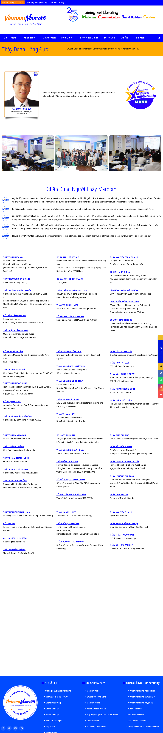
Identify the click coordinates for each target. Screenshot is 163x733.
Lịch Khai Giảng (57, 2)
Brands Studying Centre (97, 697)
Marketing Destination (96, 727)
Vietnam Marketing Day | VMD (140, 703)
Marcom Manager (54, 721)
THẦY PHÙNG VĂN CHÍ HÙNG (17, 416)
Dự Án (124, 37)
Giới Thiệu (10, 37)
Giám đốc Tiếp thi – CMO (57, 697)
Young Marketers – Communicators (143, 727)
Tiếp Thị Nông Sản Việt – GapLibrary (102, 715)
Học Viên (66, 37)
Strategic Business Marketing (57, 691)
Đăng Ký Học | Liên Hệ (37, 2)
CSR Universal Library (137, 721)
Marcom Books (93, 703)
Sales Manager (52, 715)
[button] (4, 153)
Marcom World (93, 691)
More (139, 37)
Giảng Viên (49, 37)
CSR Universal (93, 721)
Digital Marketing (53, 703)
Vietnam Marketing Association (141, 691)
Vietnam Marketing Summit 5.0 (141, 697)
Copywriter (50, 727)
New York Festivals (136, 715)
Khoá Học (29, 37)
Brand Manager (52, 709)
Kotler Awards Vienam (96, 709)
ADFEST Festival (135, 709)
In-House (109, 37)
